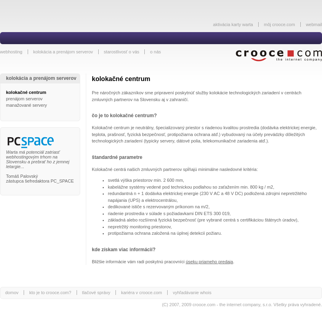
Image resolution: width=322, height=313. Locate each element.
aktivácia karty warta (233, 24)
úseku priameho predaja (209, 261)
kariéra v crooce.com (141, 292)
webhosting (11, 51)
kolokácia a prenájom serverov (63, 51)
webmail (314, 24)
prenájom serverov (24, 98)
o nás (155, 51)
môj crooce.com (279, 24)
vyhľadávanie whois (192, 292)
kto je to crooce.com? (50, 292)
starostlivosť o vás (122, 51)
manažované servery (26, 105)
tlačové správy (96, 292)
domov (11, 292)
